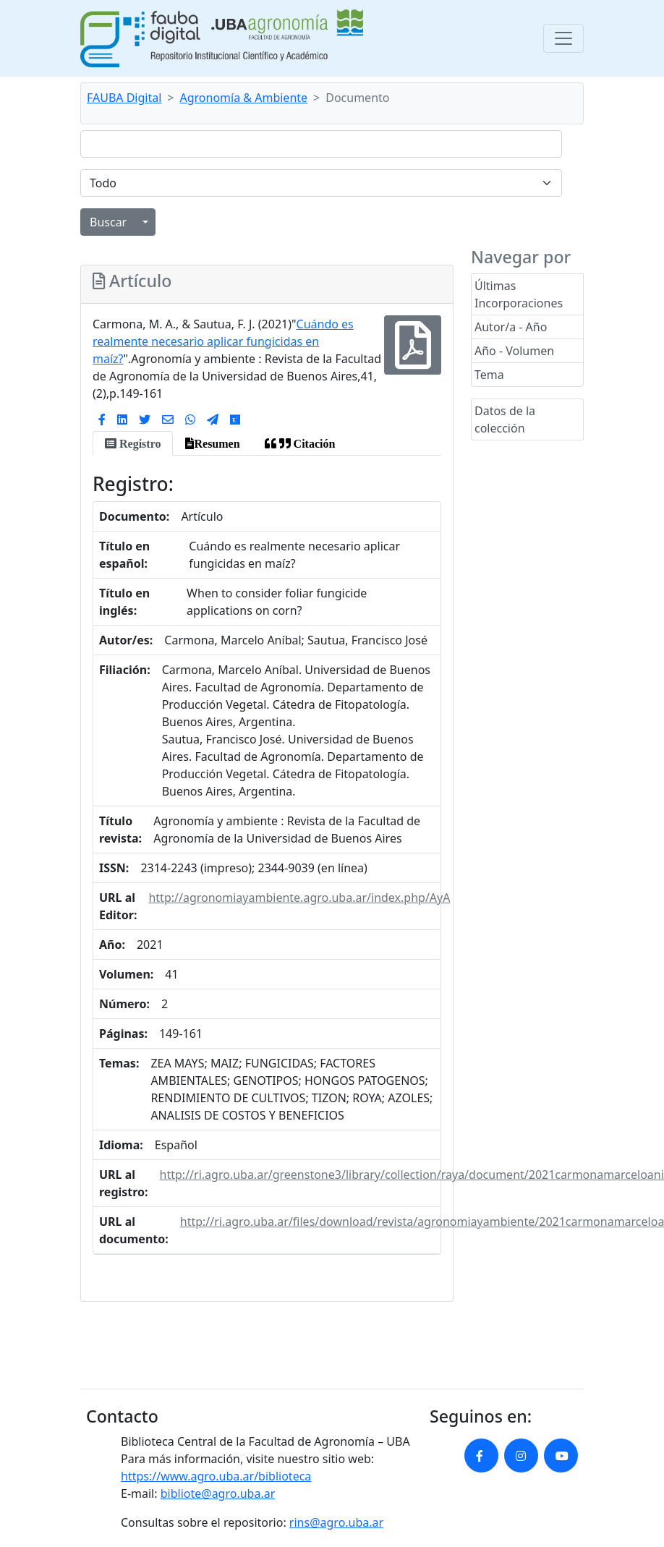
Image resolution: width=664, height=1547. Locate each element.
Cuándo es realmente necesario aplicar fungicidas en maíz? (223, 341)
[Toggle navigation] (563, 38)
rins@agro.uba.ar (336, 1522)
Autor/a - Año (510, 327)
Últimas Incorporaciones (518, 294)
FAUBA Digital (124, 98)
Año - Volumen (514, 351)
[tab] (133, 443)
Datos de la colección (504, 419)
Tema (489, 375)
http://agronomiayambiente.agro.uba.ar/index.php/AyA (299, 897)
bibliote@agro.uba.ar (218, 1493)
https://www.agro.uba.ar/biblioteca (216, 1476)
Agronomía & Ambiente (244, 98)
